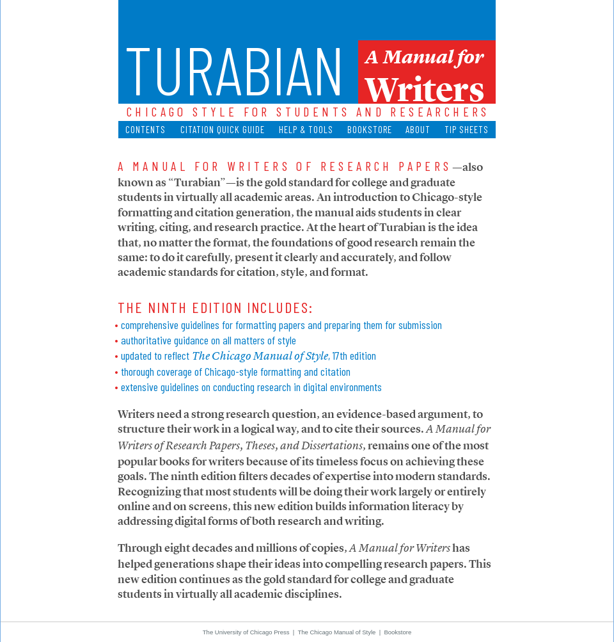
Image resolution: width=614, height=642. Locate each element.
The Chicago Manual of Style (336, 632)
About (417, 129)
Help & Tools (306, 129)
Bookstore (369, 129)
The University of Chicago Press (246, 632)
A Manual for (424, 57)
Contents (145, 129)
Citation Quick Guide (222, 129)
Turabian (234, 68)
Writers (425, 86)
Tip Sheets (467, 129)
